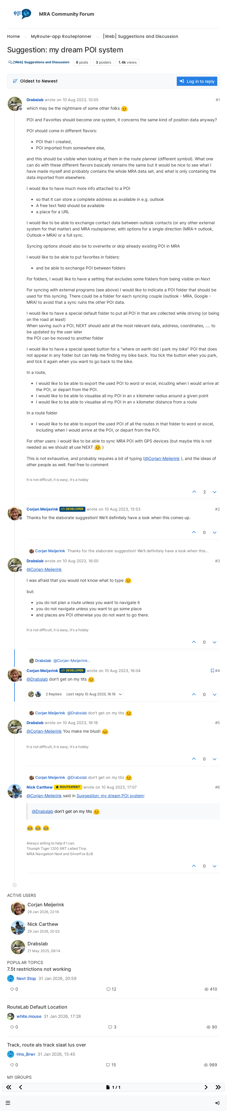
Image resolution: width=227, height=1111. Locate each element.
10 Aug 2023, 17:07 (119, 787)
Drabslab (35, 99)
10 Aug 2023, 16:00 (80, 560)
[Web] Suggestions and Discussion (39, 62)
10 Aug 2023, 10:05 (80, 99)
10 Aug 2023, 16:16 (80, 722)
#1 (218, 99)
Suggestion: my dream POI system (110, 795)
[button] (8, 1103)
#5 (217, 722)
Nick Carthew (40, 787)
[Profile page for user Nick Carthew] (15, 791)
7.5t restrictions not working (39, 969)
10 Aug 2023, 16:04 (122, 670)
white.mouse (29, 1016)
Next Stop (26, 978)
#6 (217, 787)
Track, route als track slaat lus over (46, 1045)
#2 (217, 509)
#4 (217, 670)
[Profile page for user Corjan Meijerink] (15, 513)
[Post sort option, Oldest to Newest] (35, 81)
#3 (217, 560)
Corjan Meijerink (42, 509)
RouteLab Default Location (37, 1007)
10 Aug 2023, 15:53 (122, 509)
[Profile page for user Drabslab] (15, 104)
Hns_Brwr (26, 1054)
